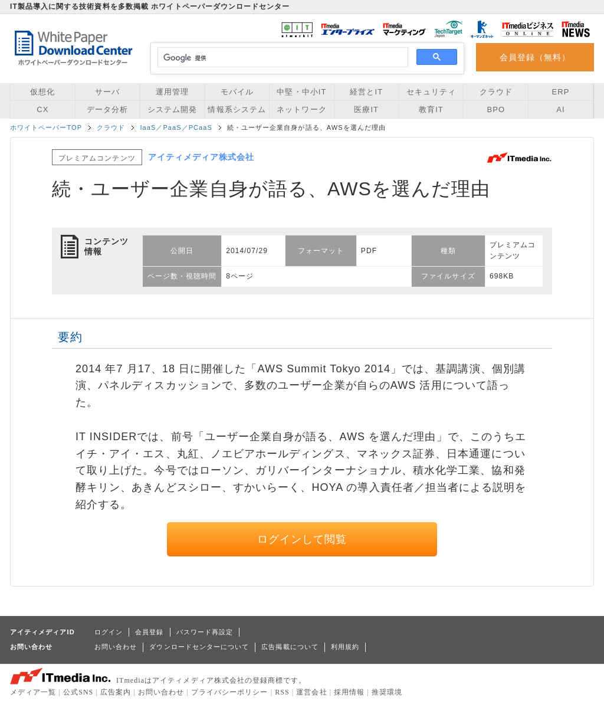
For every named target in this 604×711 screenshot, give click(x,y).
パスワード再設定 (205, 631)
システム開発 (172, 109)
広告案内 (115, 692)
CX (42, 109)
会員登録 (149, 631)
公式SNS (78, 692)
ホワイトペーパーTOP (46, 127)
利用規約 (345, 646)
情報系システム (236, 109)
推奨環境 (387, 692)
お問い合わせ (115, 646)
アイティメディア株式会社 (201, 157)
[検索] (281, 58)
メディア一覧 (33, 692)
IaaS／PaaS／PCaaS (176, 127)
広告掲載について (290, 646)
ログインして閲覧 (302, 539)
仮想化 (42, 91)
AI (560, 109)
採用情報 (349, 692)
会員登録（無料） (535, 57)
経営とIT (366, 91)
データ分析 (107, 109)
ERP (561, 91)
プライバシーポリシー (229, 692)
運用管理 (172, 91)
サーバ (107, 91)
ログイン (108, 631)
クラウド (496, 91)
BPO (496, 109)
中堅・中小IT (301, 91)
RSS (282, 692)
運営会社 (311, 692)
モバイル (237, 91)
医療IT (366, 109)
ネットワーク (301, 109)
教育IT (431, 109)
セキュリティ (431, 91)
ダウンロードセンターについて (199, 646)
